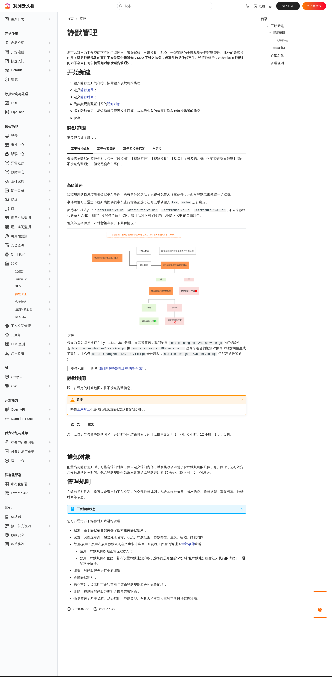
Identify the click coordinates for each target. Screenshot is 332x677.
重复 (91, 423)
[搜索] (164, 6)
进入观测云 (314, 6)
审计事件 (188, 543)
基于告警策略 (106, 149)
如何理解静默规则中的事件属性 (121, 367)
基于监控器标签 (134, 149)
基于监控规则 (80, 149)
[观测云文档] (7, 6)
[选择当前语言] (247, 6)
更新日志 (263, 6)
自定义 (157, 149)
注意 (80, 399)
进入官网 (288, 6)
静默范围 (87, 90)
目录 (264, 19)
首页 (70, 18)
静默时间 (87, 97)
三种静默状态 (86, 508)
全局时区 (83, 408)
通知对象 (113, 104)
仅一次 (75, 423)
